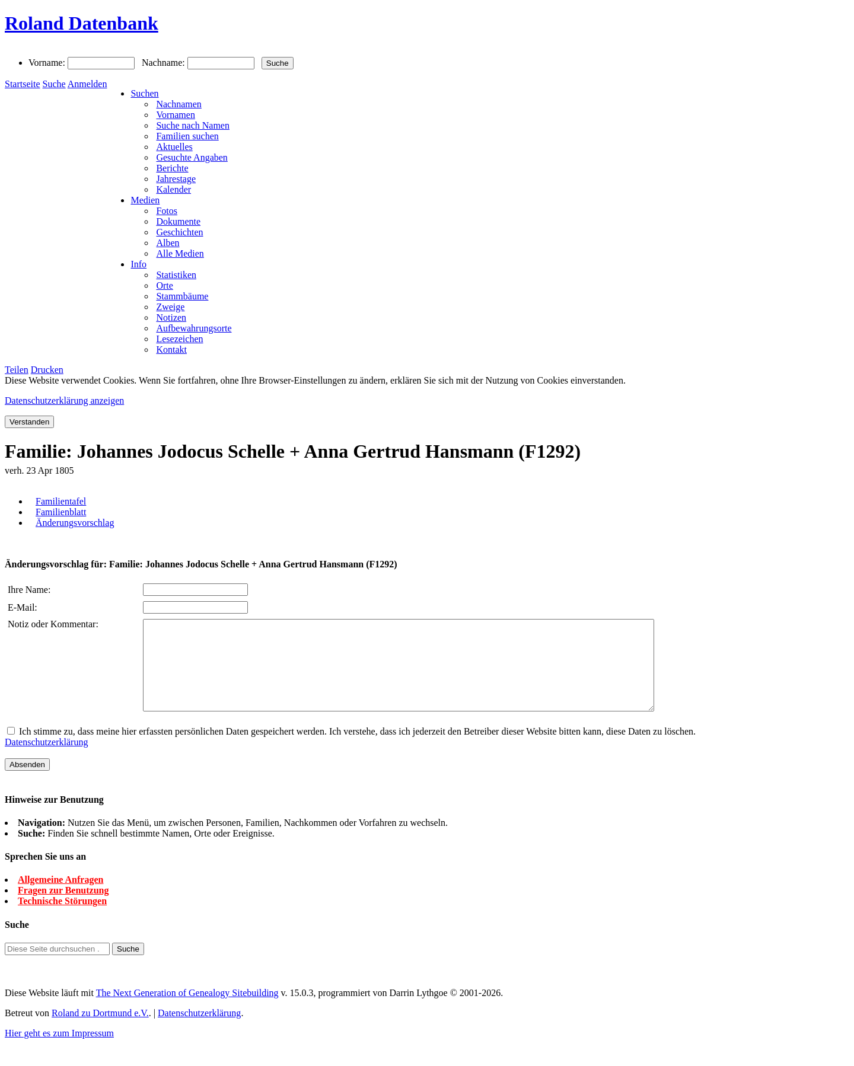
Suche (54, 84)
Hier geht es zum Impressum (59, 1051)
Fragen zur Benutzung (63, 908)
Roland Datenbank (81, 23)
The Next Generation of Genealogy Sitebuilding (187, 1011)
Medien (145, 200)
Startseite (22, 84)
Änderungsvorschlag (75, 523)
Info (138, 264)
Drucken (47, 370)
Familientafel (61, 501)
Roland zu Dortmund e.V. (100, 1031)
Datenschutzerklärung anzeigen (64, 400)
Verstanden (29, 421)
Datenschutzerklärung (46, 760)
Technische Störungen (62, 919)
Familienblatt (61, 512)
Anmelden (87, 84)
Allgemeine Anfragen (60, 897)
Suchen (144, 93)
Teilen (16, 370)
